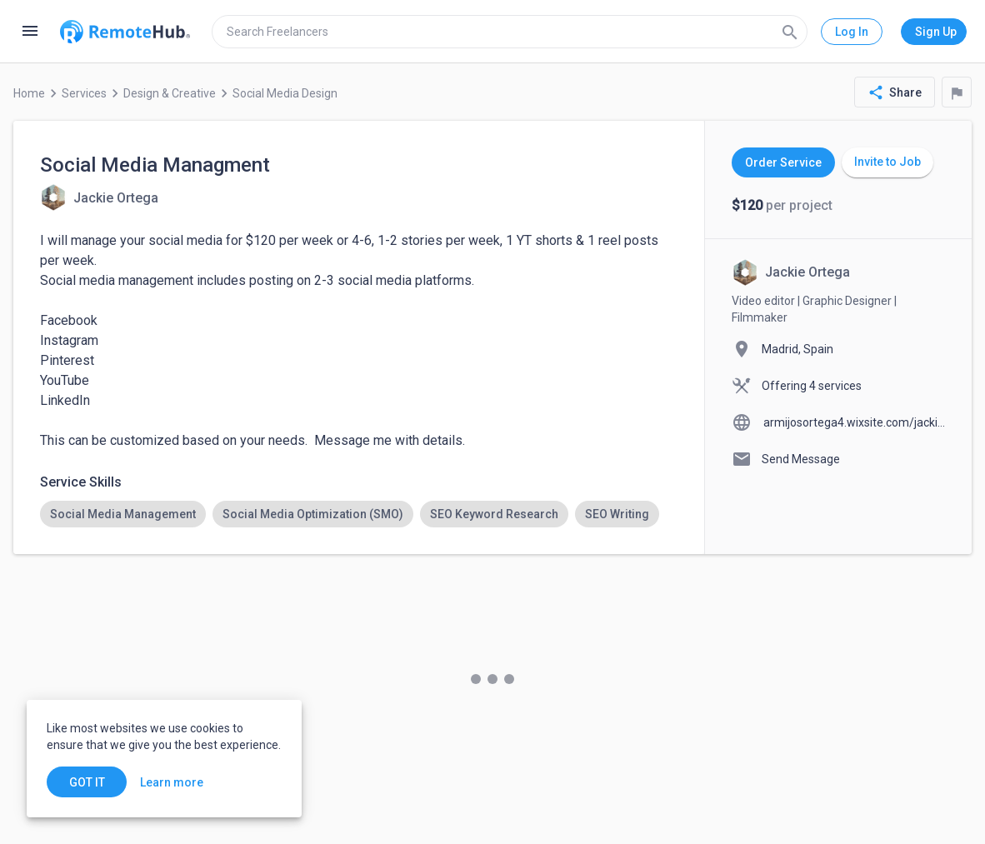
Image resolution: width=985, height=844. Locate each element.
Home (29, 93)
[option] (123, 514)
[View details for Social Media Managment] (99, 197)
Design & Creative (169, 93)
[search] (510, 31)
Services (84, 93)
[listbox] (359, 514)
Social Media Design (285, 93)
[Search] (790, 31)
